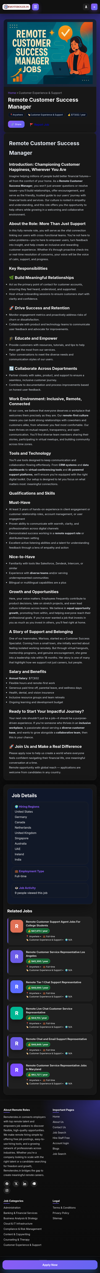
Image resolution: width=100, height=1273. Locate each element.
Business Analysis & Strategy (21, 1218)
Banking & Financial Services (20, 1212)
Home (12, 93)
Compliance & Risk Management (23, 1228)
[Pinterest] (34, 1183)
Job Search (59, 1132)
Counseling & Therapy (17, 1239)
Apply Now (49, 1265)
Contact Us (59, 1127)
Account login (61, 1143)
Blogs (56, 1148)
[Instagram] (7, 1190)
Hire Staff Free (61, 1137)
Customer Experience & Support (46, 114)
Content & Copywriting (17, 1234)
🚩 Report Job (39, 124)
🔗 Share (16, 124)
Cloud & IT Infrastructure (18, 1223)
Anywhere (18, 114)
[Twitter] (16, 1183)
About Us (58, 1121)
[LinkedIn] (25, 1183)
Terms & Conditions (64, 1207)
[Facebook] (7, 1183)
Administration (12, 1207)
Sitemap (57, 1218)
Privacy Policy (61, 1212)
